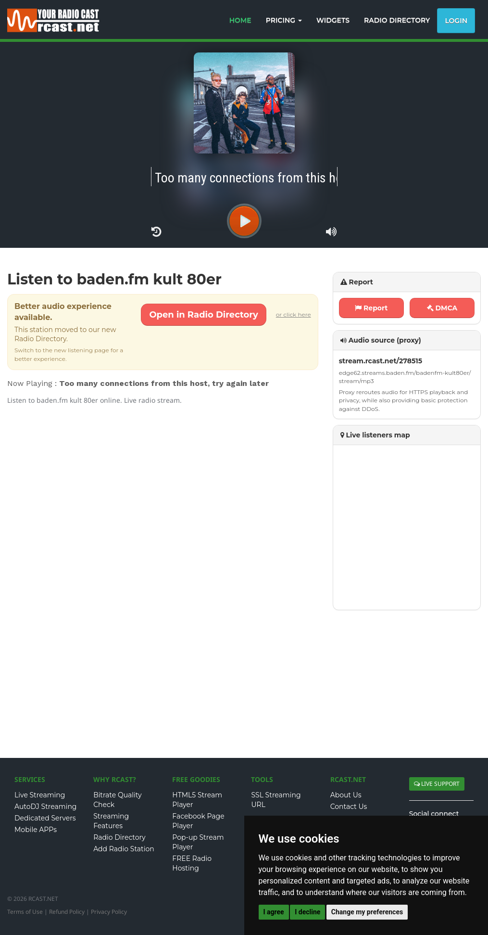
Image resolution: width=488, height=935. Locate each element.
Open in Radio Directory (203, 314)
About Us (346, 795)
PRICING (284, 20)
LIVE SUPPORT (437, 784)
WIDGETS (333, 20)
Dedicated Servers (45, 818)
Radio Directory (119, 837)
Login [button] (456, 20)
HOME (240, 20)
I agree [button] (273, 912)
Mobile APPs (35, 829)
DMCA (442, 308)
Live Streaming (39, 795)
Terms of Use (25, 912)
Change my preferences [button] (367, 912)
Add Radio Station (123, 849)
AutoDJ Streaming (45, 806)
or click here (293, 314)
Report (371, 308)
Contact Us (348, 806)
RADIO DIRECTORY (397, 20)
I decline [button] (307, 912)
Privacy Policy (109, 912)
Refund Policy (67, 912)
